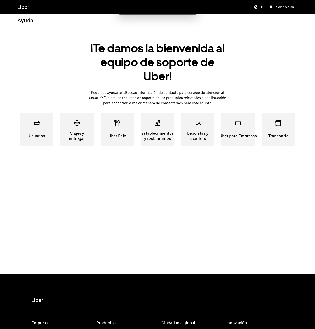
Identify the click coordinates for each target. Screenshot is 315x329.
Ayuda (25, 20)
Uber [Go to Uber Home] (23, 7)
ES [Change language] (258, 7)
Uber (37, 300)
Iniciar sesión (281, 7)
